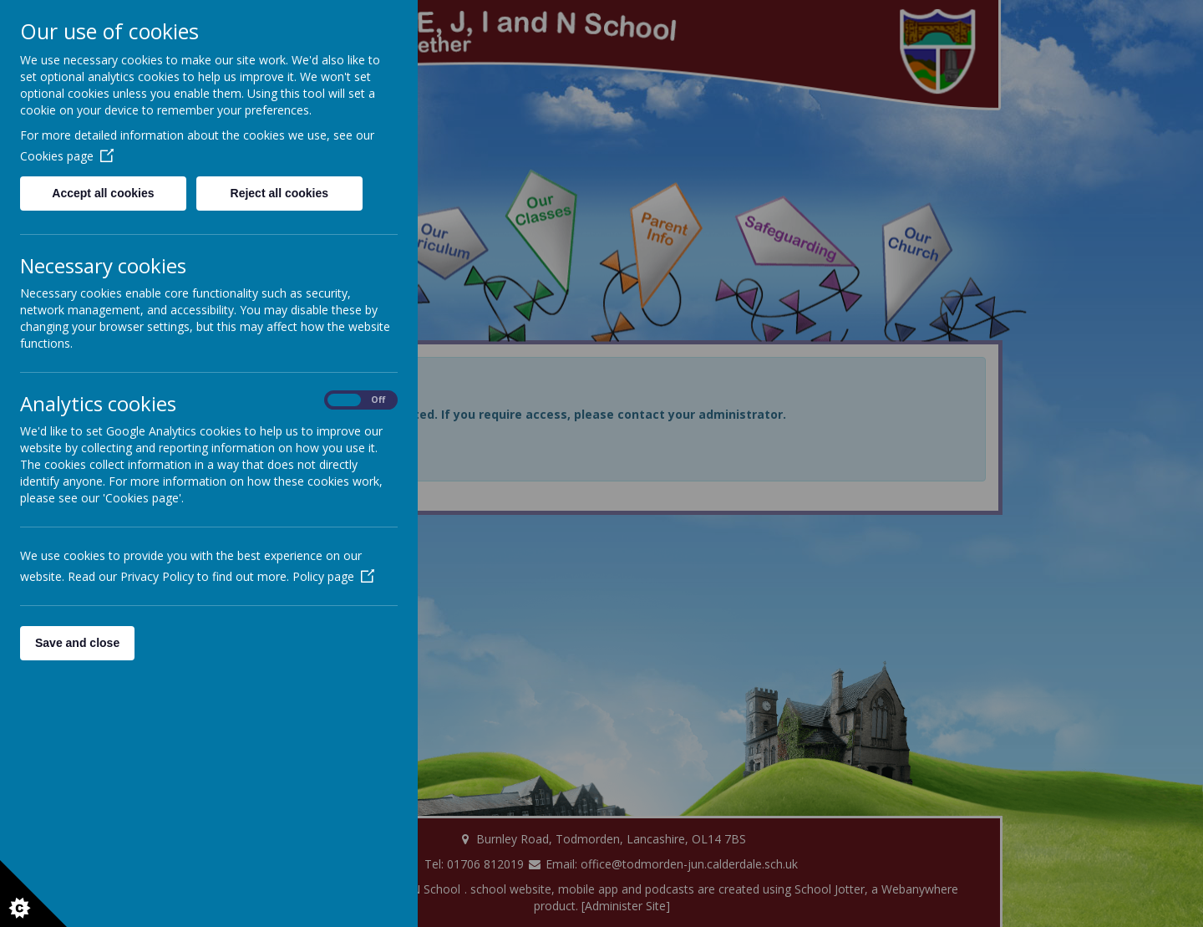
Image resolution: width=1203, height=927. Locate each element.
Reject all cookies (280, 193)
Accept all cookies (103, 193)
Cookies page (67, 156)
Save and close (77, 642)
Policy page (333, 576)
